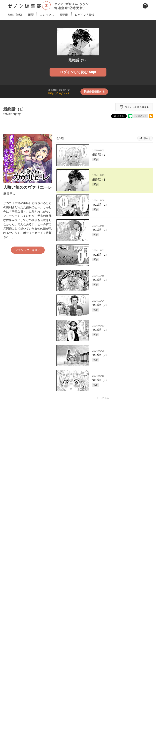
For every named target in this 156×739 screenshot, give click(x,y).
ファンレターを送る (28, 250)
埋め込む (142, 116)
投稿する (104, 457)
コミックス (47, 14)
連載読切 (15, 14)
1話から (147, 138)
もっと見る (103, 398)
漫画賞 (64, 14)
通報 (146, 487)
